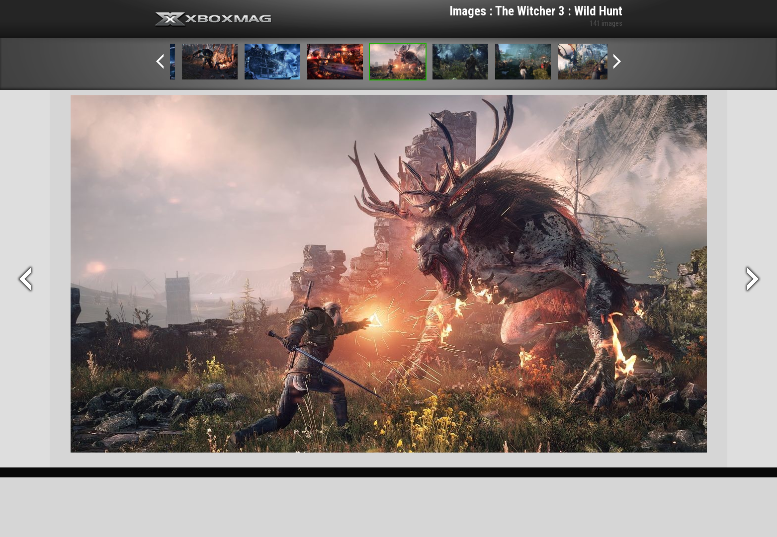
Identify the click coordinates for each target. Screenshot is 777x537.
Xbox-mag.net (213, 19)
